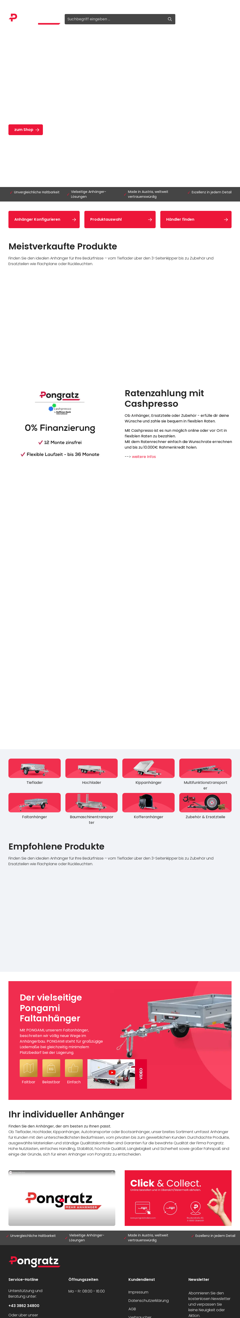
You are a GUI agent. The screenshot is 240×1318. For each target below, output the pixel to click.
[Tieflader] (34, 773)
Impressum (138, 1292)
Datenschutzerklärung (148, 1300)
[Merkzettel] (202, 19)
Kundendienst (141, 1279)
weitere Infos (144, 456)
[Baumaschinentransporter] (91, 810)
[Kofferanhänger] (148, 807)
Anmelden (17, 5)
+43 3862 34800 (23, 1305)
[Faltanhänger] (34, 807)
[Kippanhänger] (148, 773)
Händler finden (180, 219)
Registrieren (46, 5)
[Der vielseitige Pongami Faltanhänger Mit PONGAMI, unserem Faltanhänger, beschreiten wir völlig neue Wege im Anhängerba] (120, 1040)
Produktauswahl (106, 219)
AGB (132, 1309)
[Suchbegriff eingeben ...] (114, 19)
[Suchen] (170, 19)
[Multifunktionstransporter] (205, 776)
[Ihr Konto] (214, 19)
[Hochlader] (91, 773)
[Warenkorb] (226, 19)
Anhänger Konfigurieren (37, 219)
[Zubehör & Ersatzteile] (205, 807)
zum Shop (23, 129)
